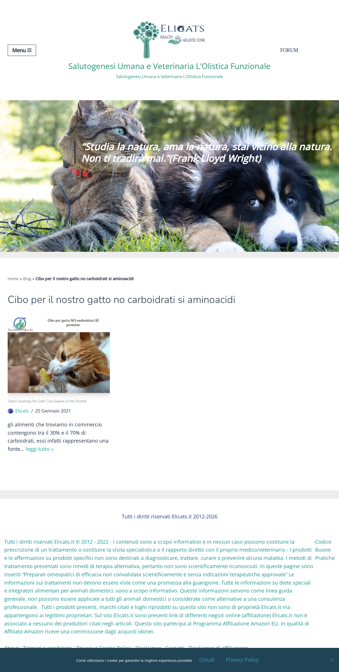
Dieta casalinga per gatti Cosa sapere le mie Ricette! (47, 401)
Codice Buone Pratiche (325, 550)
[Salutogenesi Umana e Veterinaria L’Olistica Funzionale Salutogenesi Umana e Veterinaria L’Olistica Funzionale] (169, 50)
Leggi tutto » (40, 449)
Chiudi (206, 659)
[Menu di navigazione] (22, 50)
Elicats (22, 411)
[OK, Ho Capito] (332, 660)
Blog (27, 278)
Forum (289, 50)
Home (13, 278)
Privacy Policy (242, 659)
